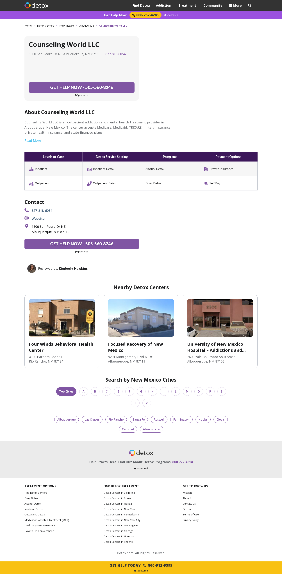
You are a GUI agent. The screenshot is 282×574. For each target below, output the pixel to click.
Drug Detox (153, 183)
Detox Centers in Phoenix (118, 541)
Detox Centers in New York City (122, 520)
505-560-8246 (81, 87)
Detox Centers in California (119, 492)
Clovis (221, 419)
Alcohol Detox (154, 169)
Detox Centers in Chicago (118, 531)
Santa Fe (139, 419)
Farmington (181, 419)
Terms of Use (191, 514)
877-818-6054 (115, 54)
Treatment (187, 5)
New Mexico (66, 25)
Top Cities (66, 391)
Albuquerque (86, 25)
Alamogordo (151, 429)
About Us (188, 498)
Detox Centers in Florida (118, 503)
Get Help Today (141, 565)
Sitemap (187, 509)
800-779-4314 (182, 462)
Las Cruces (92, 419)
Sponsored (171, 15)
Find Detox (141, 5)
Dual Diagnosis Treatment (39, 525)
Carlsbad (128, 429)
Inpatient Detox (103, 169)
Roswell (159, 419)
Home (28, 25)
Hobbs (203, 419)
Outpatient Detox (105, 183)
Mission (187, 492)
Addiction (163, 5)
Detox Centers (45, 25)
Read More (32, 140)
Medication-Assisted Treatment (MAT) (46, 520)
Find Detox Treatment (121, 486)
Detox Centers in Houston (119, 536)
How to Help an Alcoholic (39, 531)
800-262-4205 (145, 15)
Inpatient (41, 169)
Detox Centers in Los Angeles (121, 525)
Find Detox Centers (35, 492)
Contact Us (189, 503)
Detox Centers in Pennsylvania (121, 514)
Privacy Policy (191, 520)
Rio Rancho (116, 419)
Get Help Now (115, 15)
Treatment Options (40, 486)
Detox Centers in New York (119, 509)
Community (212, 5)
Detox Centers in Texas (117, 498)
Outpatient (42, 183)
